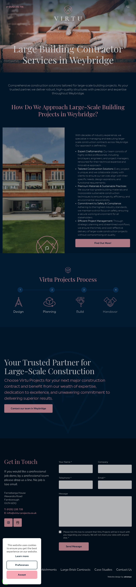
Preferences (22, 565)
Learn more (22, 556)
